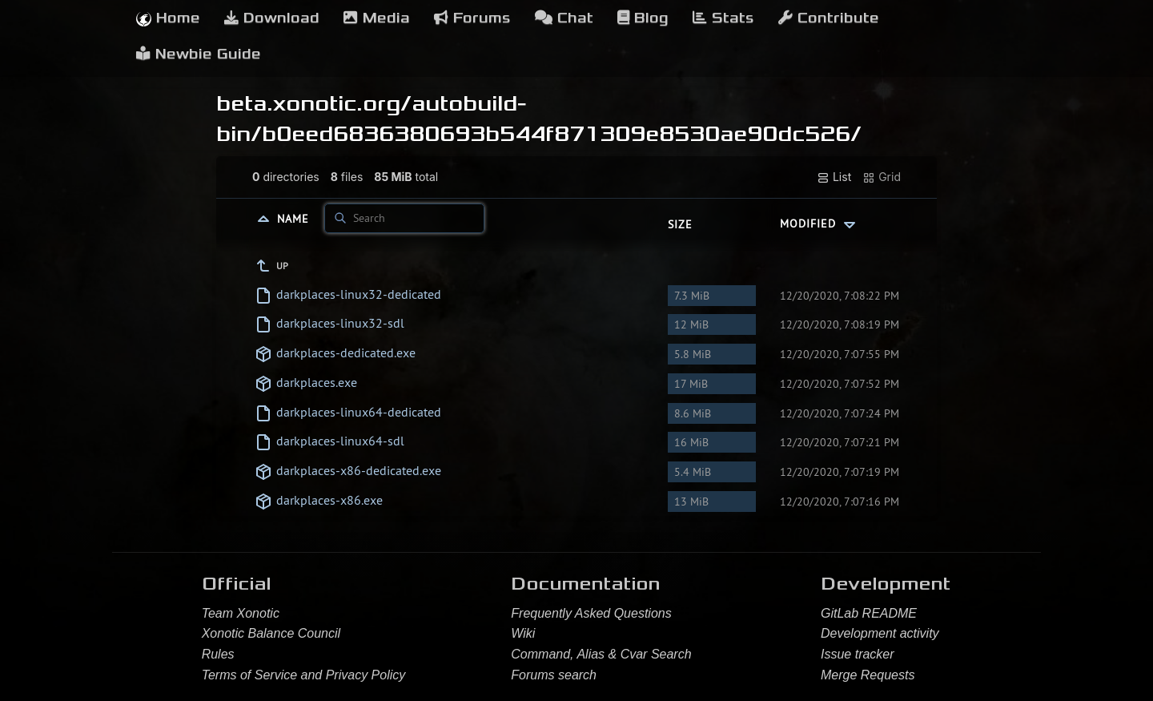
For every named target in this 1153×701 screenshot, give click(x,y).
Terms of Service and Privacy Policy (304, 675)
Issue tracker (857, 654)
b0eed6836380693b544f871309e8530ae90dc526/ (562, 134)
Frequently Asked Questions (591, 613)
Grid (881, 177)
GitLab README (869, 613)
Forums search (554, 675)
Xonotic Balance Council (271, 633)
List (834, 177)
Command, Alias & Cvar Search (601, 654)
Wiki (523, 633)
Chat (564, 18)
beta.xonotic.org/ (314, 103)
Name (295, 218)
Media (376, 18)
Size (680, 224)
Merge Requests (867, 675)
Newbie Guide (198, 54)
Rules (218, 654)
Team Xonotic (240, 613)
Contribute (828, 18)
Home (168, 18)
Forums (472, 18)
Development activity (880, 633)
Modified (819, 223)
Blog (643, 18)
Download (271, 18)
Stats (723, 18)
